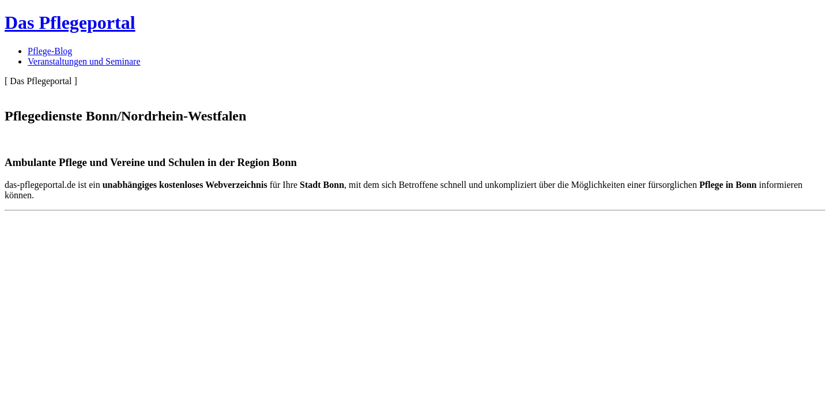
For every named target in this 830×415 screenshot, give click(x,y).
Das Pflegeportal (70, 22)
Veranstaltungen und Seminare (84, 61)
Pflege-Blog (50, 51)
